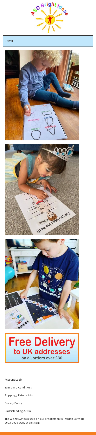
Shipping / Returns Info (19, 395)
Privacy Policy (13, 403)
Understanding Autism (18, 411)
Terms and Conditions (18, 387)
